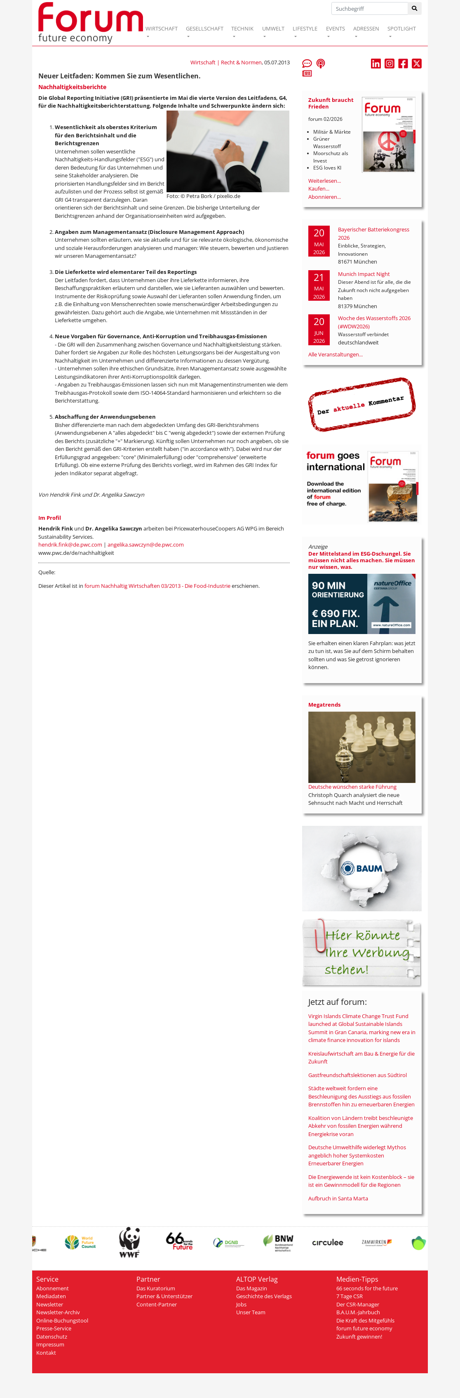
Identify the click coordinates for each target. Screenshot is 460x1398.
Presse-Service (53, 1328)
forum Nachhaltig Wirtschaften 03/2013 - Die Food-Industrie (157, 585)
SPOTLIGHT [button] (401, 28)
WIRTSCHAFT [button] (162, 28)
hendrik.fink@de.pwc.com (70, 544)
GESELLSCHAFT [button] (204, 28)
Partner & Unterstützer (164, 1296)
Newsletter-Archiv (58, 1312)
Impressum (50, 1344)
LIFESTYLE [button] (305, 28)
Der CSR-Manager (357, 1304)
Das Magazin (251, 1288)
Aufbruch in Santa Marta (338, 1198)
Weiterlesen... (324, 180)
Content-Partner (156, 1304)
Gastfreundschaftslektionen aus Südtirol (357, 1075)
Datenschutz (51, 1336)
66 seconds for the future (367, 1288)
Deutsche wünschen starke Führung (352, 786)
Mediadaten (51, 1296)
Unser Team (250, 1312)
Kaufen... (318, 188)
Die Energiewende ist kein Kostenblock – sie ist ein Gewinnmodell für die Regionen (361, 1181)
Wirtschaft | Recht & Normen (226, 62)
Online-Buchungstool (62, 1320)
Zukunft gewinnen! (359, 1336)
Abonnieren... (324, 196)
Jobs (241, 1304)
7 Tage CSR (349, 1296)
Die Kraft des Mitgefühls (365, 1320)
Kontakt (46, 1352)
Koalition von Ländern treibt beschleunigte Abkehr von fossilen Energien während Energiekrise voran (360, 1126)
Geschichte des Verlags (264, 1296)
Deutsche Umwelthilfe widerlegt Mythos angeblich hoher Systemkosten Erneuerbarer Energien (357, 1155)
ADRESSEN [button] (366, 28)
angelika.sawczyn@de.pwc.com (146, 544)
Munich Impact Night (364, 274)
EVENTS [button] (335, 28)
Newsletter (49, 1304)
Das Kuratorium (155, 1288)
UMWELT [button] (273, 28)
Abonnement (52, 1288)
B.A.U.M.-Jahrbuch (358, 1312)
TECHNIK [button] (242, 28)
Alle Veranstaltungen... (335, 354)
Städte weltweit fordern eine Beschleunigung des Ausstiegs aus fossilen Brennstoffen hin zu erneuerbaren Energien (361, 1096)
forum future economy (364, 1328)
